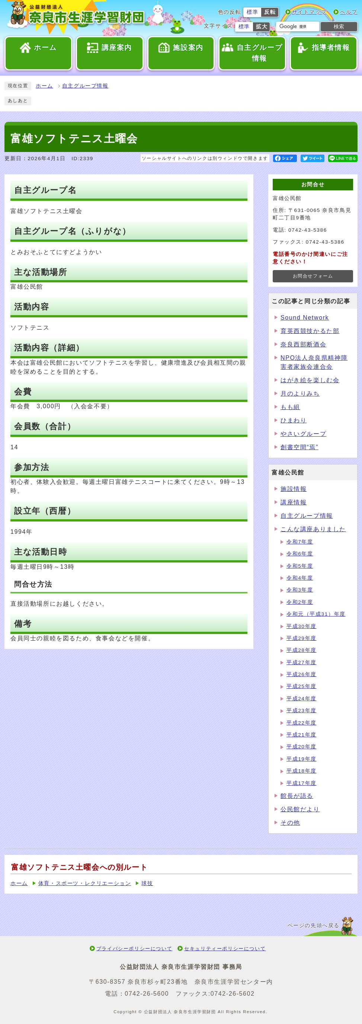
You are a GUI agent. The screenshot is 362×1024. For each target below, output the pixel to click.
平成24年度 (301, 698)
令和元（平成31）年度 (316, 614)
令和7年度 (299, 542)
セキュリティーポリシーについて (225, 948)
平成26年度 (301, 674)
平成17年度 (301, 783)
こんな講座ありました (313, 529)
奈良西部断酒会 (303, 344)
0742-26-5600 (147, 993)
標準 (252, 12)
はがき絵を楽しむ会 (310, 380)
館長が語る (297, 796)
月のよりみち (300, 393)
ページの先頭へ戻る (314, 925)
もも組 (290, 407)
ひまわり (294, 420)
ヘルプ (349, 12)
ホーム (44, 86)
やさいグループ (303, 434)
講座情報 (294, 502)
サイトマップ (309, 12)
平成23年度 (301, 710)
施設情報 (294, 489)
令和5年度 (299, 566)
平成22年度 (301, 723)
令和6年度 (299, 554)
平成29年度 (301, 638)
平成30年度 (301, 626)
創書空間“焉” (299, 447)
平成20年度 (301, 746)
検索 (339, 26)
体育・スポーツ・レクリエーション (84, 883)
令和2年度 (299, 602)
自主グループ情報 (85, 86)
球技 (147, 883)
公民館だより (300, 809)
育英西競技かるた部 (310, 331)
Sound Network (305, 317)
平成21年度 (301, 735)
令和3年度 (299, 590)
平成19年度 (301, 759)
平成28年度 (301, 650)
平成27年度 (301, 662)
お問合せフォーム (313, 276)
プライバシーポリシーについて (134, 948)
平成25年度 (301, 686)
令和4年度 (299, 578)
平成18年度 (301, 771)
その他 (290, 822)
